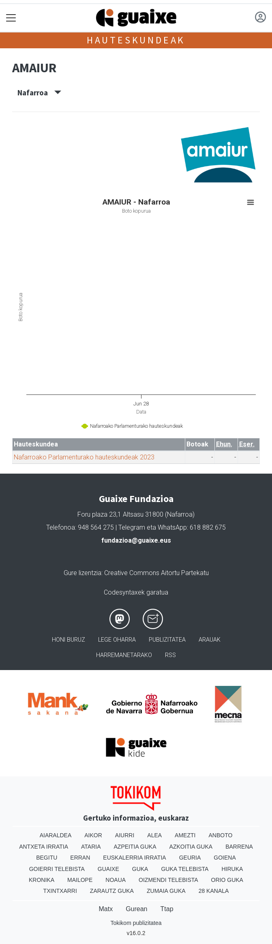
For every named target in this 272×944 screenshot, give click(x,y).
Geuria (190, 857)
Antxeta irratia (43, 846)
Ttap (167, 908)
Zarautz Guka (112, 891)
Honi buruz (68, 639)
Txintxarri (60, 891)
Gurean (136, 908)
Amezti (185, 835)
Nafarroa (39, 92)
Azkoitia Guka (191, 846)
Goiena (225, 857)
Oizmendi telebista (168, 880)
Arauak (210, 639)
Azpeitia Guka (135, 846)
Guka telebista (184, 869)
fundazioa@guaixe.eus (136, 540)
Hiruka (232, 869)
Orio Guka (227, 880)
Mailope (79, 880)
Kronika (41, 880)
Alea (154, 835)
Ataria (91, 846)
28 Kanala (214, 891)
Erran (80, 857)
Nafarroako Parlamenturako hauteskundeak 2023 (84, 457)
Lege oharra (117, 639)
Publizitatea (167, 639)
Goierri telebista (57, 869)
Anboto (220, 835)
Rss (170, 655)
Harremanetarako (124, 655)
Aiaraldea (56, 835)
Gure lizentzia (82, 573)
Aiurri (124, 835)
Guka (140, 869)
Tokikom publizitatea (135, 923)
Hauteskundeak (136, 40)
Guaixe (108, 869)
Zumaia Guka (166, 891)
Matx (106, 908)
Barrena (239, 846)
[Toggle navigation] (11, 18)
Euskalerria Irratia (134, 857)
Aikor (93, 835)
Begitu (46, 857)
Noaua (115, 880)
